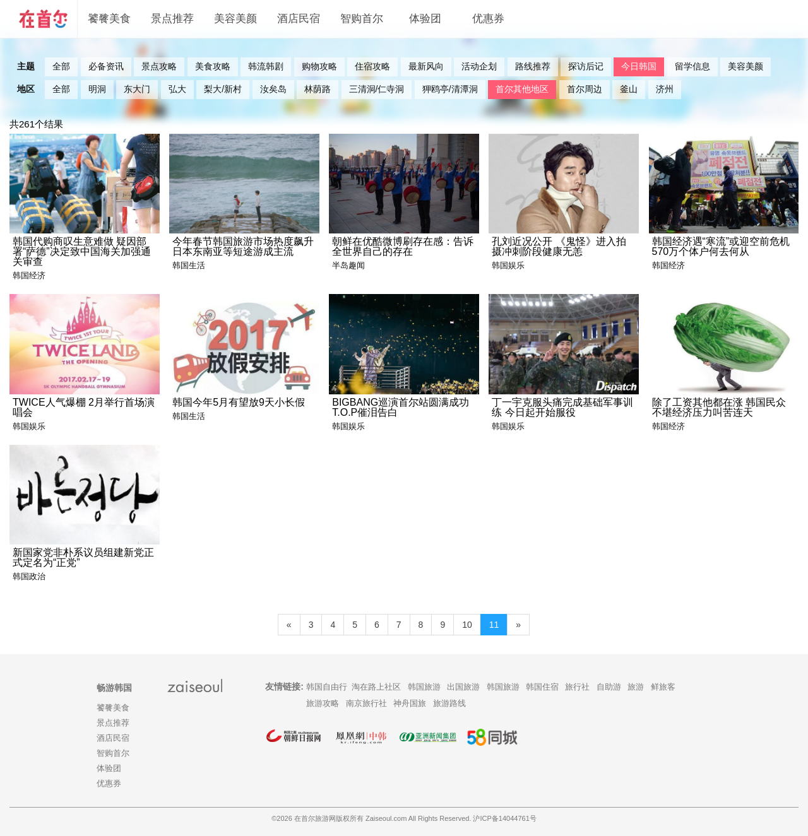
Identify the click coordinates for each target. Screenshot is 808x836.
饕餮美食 (109, 19)
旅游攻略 (322, 703)
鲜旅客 (663, 687)
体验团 (425, 19)
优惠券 (488, 19)
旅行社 (577, 687)
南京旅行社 (366, 703)
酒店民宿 (298, 19)
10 (467, 625)
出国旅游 (463, 687)
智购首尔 (361, 19)
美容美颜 (235, 19)
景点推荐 (172, 19)
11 (494, 625)
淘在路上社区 (376, 687)
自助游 (609, 687)
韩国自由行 (326, 687)
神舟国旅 (409, 703)
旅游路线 (449, 703)
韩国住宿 (542, 687)
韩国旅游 (424, 687)
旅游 (635, 687)
